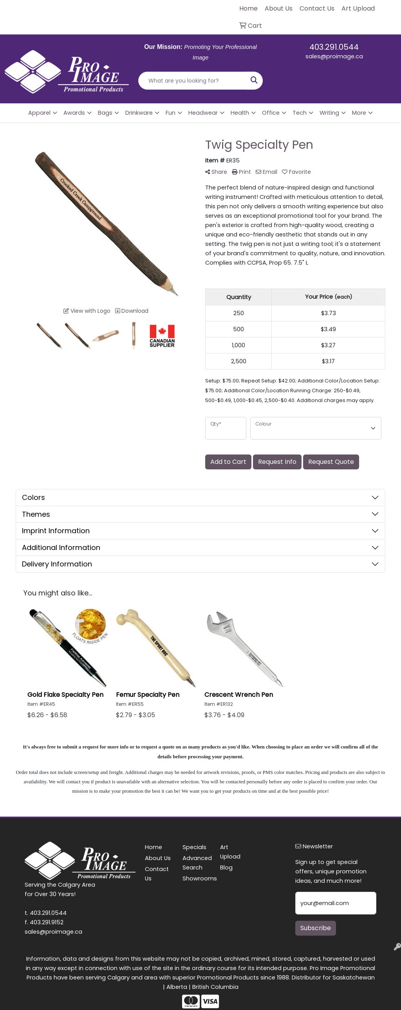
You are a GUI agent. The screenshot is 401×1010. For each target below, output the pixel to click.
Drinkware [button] (139, 113)
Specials (194, 847)
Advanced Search (196, 862)
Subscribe (315, 927)
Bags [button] (105, 113)
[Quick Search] (192, 81)
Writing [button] (329, 113)
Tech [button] (300, 113)
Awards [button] (74, 113)
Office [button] (271, 113)
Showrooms (196, 878)
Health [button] (240, 113)
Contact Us (157, 873)
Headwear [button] (203, 113)
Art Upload (230, 851)
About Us (158, 858)
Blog (226, 867)
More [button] (359, 113)
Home (153, 847)
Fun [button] (170, 113)
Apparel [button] (39, 113)
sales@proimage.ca (334, 56)
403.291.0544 (334, 46)
